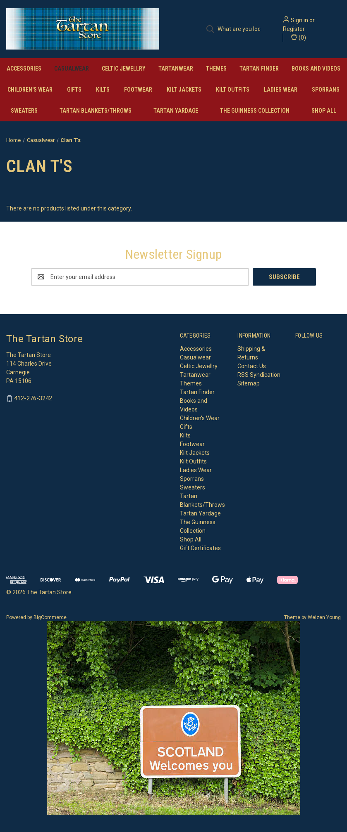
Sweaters (24, 110)
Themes (216, 68)
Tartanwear (175, 68)
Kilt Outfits (232, 89)
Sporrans (326, 89)
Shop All (323, 110)
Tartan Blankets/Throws (96, 110)
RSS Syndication (258, 374)
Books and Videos (316, 68)
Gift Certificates (200, 548)
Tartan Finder (259, 68)
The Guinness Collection (255, 110)
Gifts (74, 89)
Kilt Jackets (184, 89)
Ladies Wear (280, 89)
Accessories (24, 68)
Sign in (299, 20)
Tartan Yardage (175, 110)
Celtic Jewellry (124, 68)
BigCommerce (50, 617)
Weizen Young (324, 617)
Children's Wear (30, 89)
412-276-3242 (33, 398)
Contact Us (251, 366)
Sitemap (248, 383)
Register (294, 29)
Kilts (103, 89)
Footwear (138, 89)
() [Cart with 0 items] (298, 37)
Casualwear (71, 68)
